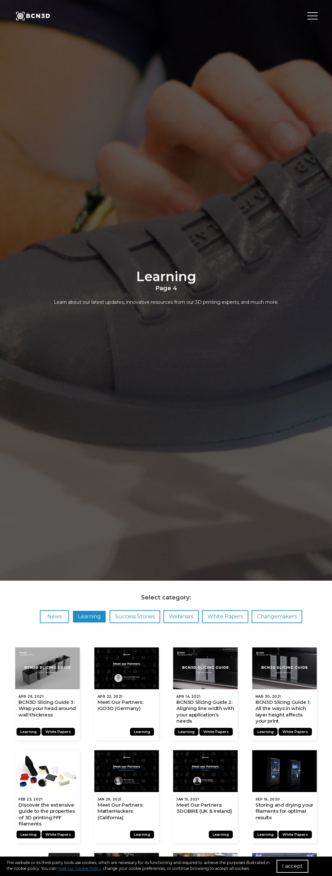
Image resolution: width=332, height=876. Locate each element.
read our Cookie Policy (79, 868)
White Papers (225, 616)
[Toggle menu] (312, 16)
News (54, 616)
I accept (292, 866)
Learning (89, 616)
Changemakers (277, 616)
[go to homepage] (32, 16)
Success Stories (135, 616)
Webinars (181, 616)
